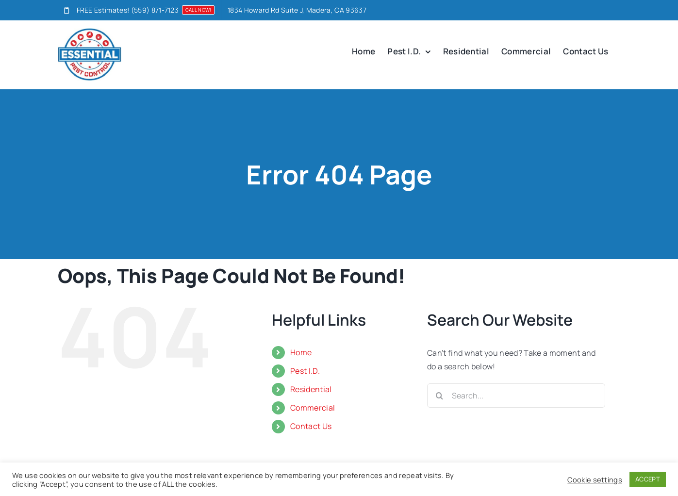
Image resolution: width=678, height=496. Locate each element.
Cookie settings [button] (594, 479)
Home (301, 352)
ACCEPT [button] (647, 479)
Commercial (312, 407)
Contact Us (310, 426)
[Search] (439, 395)
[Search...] (516, 395)
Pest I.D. (305, 370)
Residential (311, 389)
